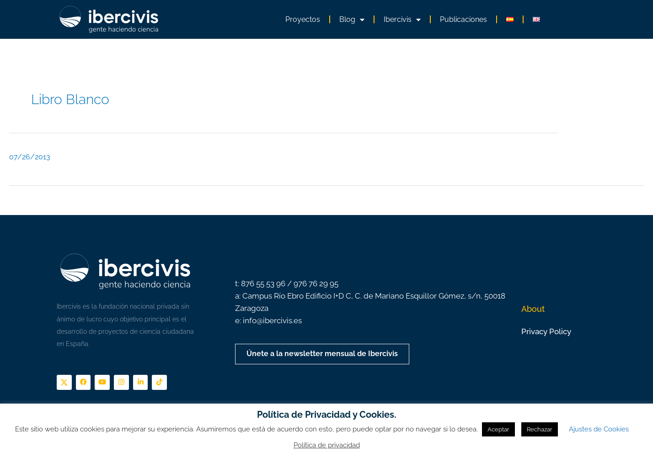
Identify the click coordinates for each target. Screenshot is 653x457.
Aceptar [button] (498, 429)
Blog (351, 19)
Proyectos (302, 19)
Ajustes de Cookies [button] (599, 429)
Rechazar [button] (539, 429)
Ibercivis (402, 19)
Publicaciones (463, 19)
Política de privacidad (327, 445)
